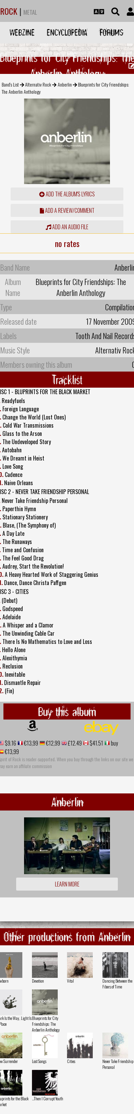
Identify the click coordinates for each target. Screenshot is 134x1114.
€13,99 (30, 743)
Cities (71, 1061)
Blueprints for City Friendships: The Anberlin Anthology (46, 1024)
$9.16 (10, 743)
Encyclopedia (67, 32)
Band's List (10, 84)
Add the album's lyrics (67, 194)
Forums (111, 32)
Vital (70, 981)
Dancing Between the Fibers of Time (117, 983)
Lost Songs (39, 1061)
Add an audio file (67, 227)
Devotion (38, 981)
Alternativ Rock (38, 84)
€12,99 (52, 743)
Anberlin (65, 84)
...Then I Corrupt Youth (47, 1098)
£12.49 (74, 743)
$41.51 (96, 743)
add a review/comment (67, 210)
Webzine (22, 32)
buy (114, 743)
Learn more (67, 884)
